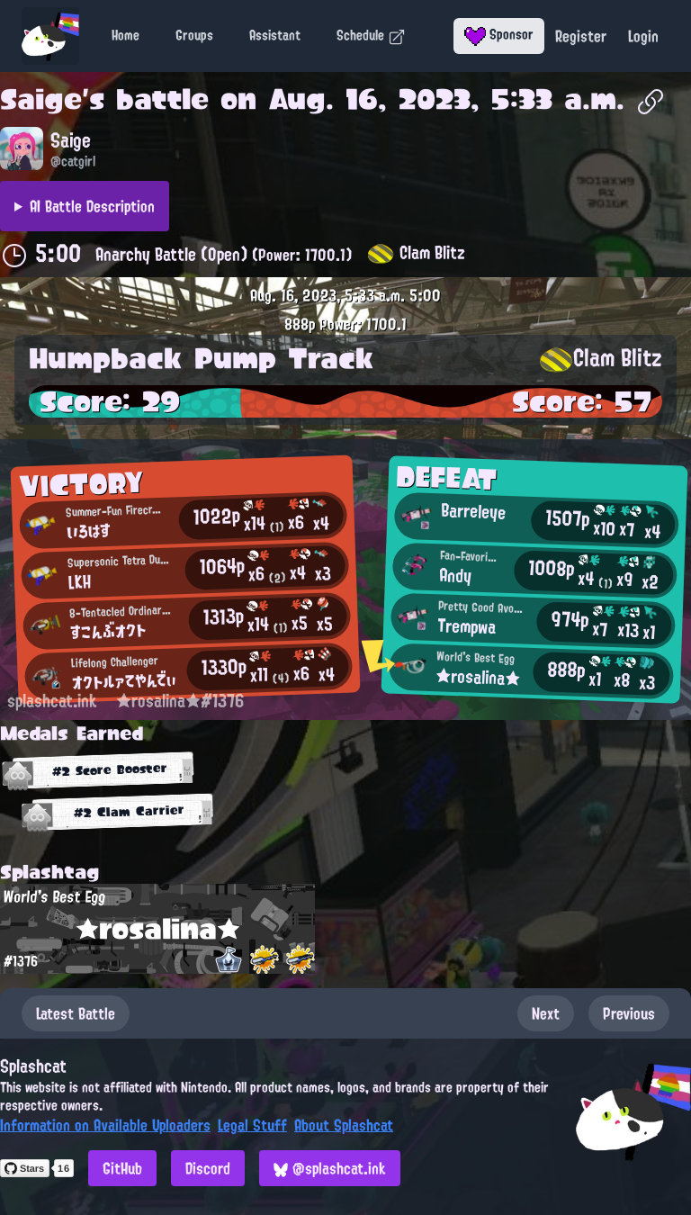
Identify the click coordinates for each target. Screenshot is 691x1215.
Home (125, 35)
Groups (194, 35)
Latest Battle (75, 1013)
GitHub (122, 1168)
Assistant (275, 35)
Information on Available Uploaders (105, 1125)
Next (546, 1013)
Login (643, 36)
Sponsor (499, 34)
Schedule (371, 35)
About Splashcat (343, 1125)
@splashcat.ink (330, 1168)
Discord (207, 1168)
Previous (629, 1013)
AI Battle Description (92, 206)
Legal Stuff (252, 1125)
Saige (41, 99)
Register (580, 36)
